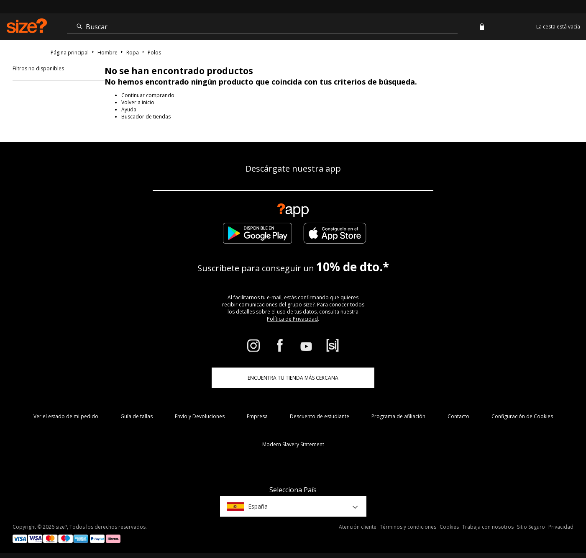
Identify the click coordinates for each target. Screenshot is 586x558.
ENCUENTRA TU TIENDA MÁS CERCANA (293, 377)
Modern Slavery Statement (293, 444)
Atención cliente (357, 526)
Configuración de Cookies (522, 416)
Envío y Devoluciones (200, 416)
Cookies (449, 526)
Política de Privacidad (292, 318)
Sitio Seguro (531, 526)
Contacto (458, 416)
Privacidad (560, 526)
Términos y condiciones (408, 526)
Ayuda (128, 109)
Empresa (257, 416)
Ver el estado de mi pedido (65, 416)
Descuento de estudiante (319, 416)
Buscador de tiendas (146, 116)
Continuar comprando (147, 95)
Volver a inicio (137, 102)
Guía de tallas (136, 416)
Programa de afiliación (398, 416)
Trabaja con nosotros (488, 526)
